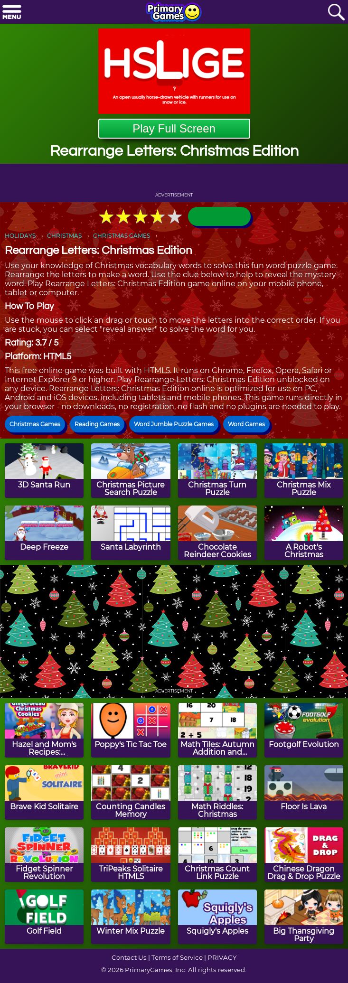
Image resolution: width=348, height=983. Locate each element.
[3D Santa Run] (44, 470)
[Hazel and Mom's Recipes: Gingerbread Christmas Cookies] (44, 730)
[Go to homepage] (174, 13)
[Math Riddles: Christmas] (217, 792)
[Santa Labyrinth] (130, 533)
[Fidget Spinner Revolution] (44, 854)
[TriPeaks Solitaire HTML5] (130, 854)
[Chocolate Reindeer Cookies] (217, 533)
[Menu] (12, 12)
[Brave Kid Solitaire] (44, 792)
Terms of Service (177, 957)
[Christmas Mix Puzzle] (303, 470)
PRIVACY (221, 957)
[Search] (336, 12)
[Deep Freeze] (44, 533)
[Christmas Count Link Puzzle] (217, 854)
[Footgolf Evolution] (303, 730)
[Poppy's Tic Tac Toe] (130, 730)
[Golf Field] (44, 916)
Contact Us (129, 957)
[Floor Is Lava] (303, 792)
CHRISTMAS (64, 235)
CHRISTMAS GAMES (121, 235)
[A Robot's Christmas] (303, 533)
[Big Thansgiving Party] (303, 916)
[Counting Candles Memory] (130, 792)
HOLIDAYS (20, 235)
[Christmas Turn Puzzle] (217, 470)
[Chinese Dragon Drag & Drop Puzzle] (303, 854)
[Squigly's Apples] (217, 916)
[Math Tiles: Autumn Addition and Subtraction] (217, 730)
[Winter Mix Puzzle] (130, 916)
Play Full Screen (174, 128)
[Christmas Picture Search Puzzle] (130, 470)
